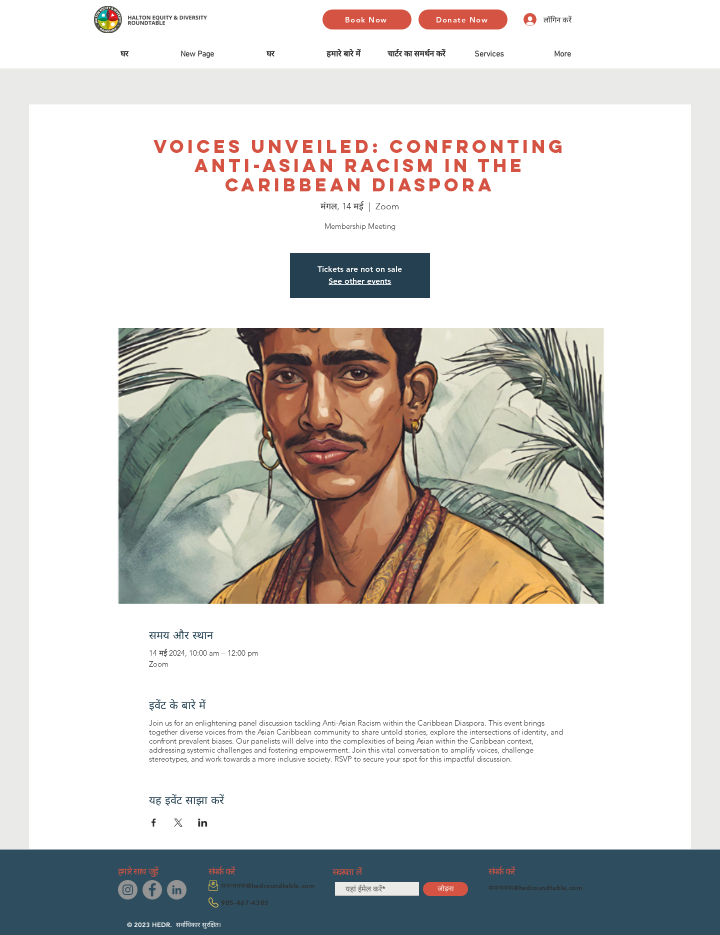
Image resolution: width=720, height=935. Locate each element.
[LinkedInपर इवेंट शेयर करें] (203, 823)
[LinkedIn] (176, 890)
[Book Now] (367, 19)
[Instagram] (128, 890)
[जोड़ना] (445, 889)
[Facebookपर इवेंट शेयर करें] (153, 823)
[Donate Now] (463, 19)
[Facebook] (152, 890)
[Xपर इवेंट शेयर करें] (178, 823)
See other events (359, 281)
